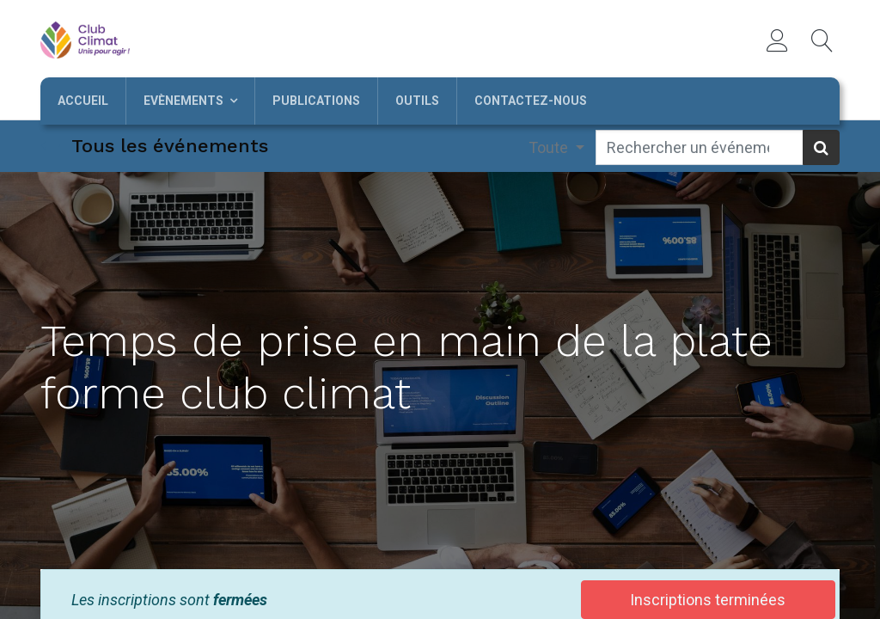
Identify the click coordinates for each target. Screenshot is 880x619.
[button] (822, 40)
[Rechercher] (821, 147)
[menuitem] (82, 101)
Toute (550, 147)
